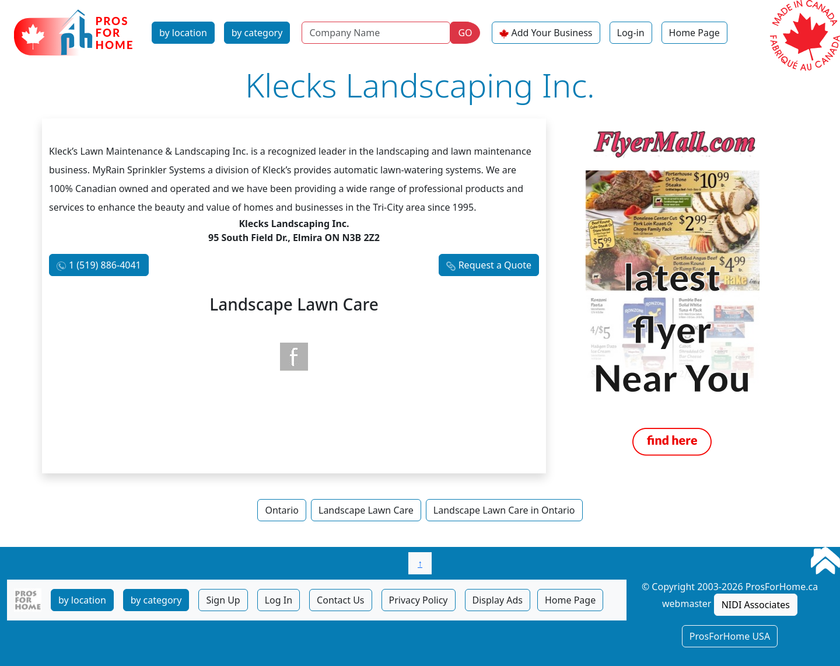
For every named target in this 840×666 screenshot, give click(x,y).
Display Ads (498, 600)
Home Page (694, 32)
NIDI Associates (756, 604)
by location (183, 32)
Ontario (282, 510)
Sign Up (223, 600)
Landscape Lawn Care (366, 510)
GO (465, 32)
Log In (278, 600)
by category (257, 32)
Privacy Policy (418, 600)
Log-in (631, 32)
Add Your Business (552, 32)
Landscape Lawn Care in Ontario (504, 510)
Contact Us (340, 600)
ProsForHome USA (730, 636)
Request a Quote (495, 265)
